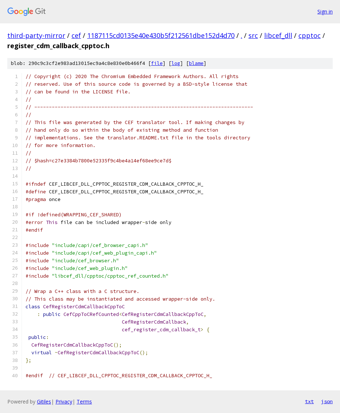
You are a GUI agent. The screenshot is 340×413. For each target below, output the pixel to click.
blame (196, 63)
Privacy (63, 401)
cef (76, 35)
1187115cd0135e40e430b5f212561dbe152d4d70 (161, 35)
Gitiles (44, 401)
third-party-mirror (36, 35)
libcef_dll (278, 35)
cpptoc (309, 35)
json (327, 401)
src (253, 35)
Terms (84, 401)
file (157, 63)
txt (309, 401)
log (175, 63)
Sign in (325, 11)
